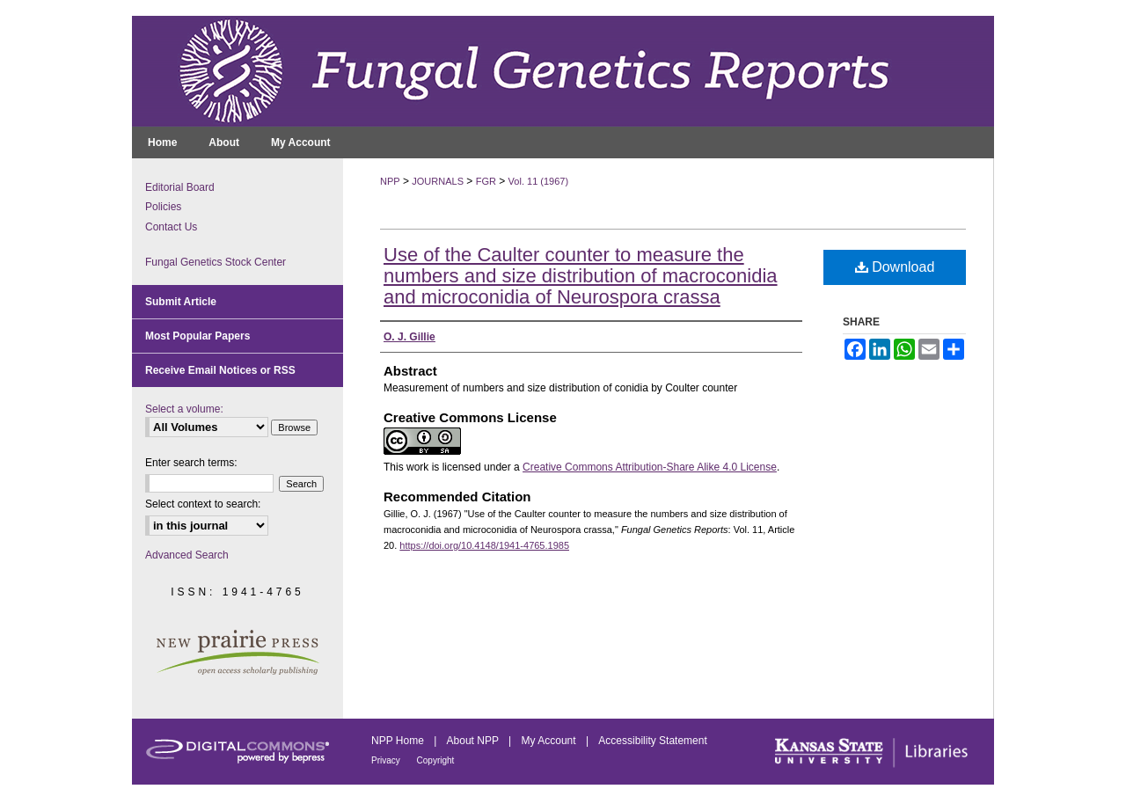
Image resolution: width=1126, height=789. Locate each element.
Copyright (436, 760)
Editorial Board (180, 187)
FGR (486, 181)
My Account (550, 740)
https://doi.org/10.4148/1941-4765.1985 (484, 545)
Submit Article (180, 302)
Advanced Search (187, 555)
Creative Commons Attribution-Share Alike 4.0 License (650, 467)
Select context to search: (202, 504)
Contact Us (171, 227)
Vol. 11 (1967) (538, 181)
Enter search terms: (191, 463)
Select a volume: (184, 409)
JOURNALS (438, 181)
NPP (390, 181)
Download (895, 266)
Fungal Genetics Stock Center (215, 262)
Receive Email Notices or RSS (220, 370)
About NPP (474, 740)
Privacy (387, 760)
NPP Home (399, 740)
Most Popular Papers (197, 336)
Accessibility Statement (652, 740)
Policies (163, 207)
